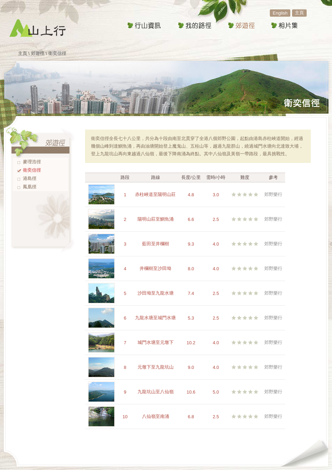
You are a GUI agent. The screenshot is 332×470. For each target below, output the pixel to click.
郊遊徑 (241, 26)
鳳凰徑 (29, 186)
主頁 (299, 12)
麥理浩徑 (32, 161)
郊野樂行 (273, 194)
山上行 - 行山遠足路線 (37, 28)
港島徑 (29, 178)
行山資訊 (144, 26)
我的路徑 (194, 26)
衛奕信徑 (32, 170)
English (280, 13)
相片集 (284, 26)
